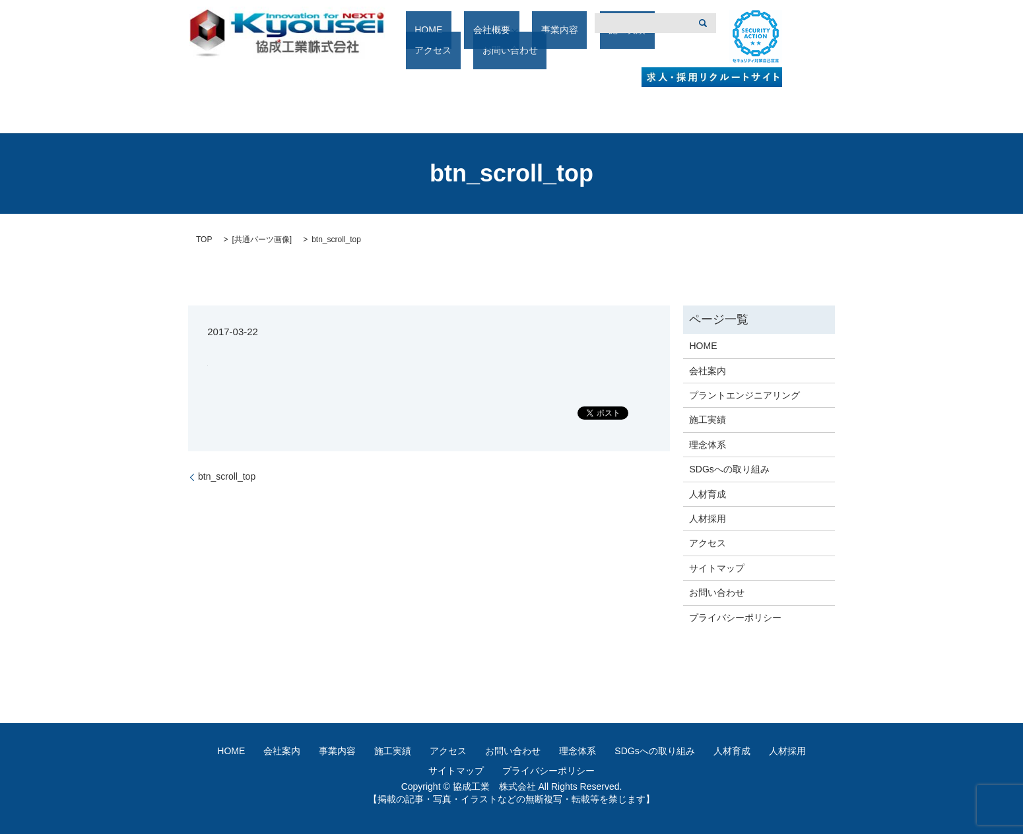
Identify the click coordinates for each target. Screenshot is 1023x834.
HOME (425, 51)
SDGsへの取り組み (729, 469)
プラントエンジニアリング (744, 395)
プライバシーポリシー (735, 617)
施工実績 (579, 51)
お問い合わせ (716, 592)
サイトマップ (716, 568)
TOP (204, 239)
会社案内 (707, 371)
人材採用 (707, 518)
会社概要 (470, 51)
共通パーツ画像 (262, 239)
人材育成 (707, 494)
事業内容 (529, 51)
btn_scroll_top (226, 476)
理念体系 (707, 444)
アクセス (629, 51)
